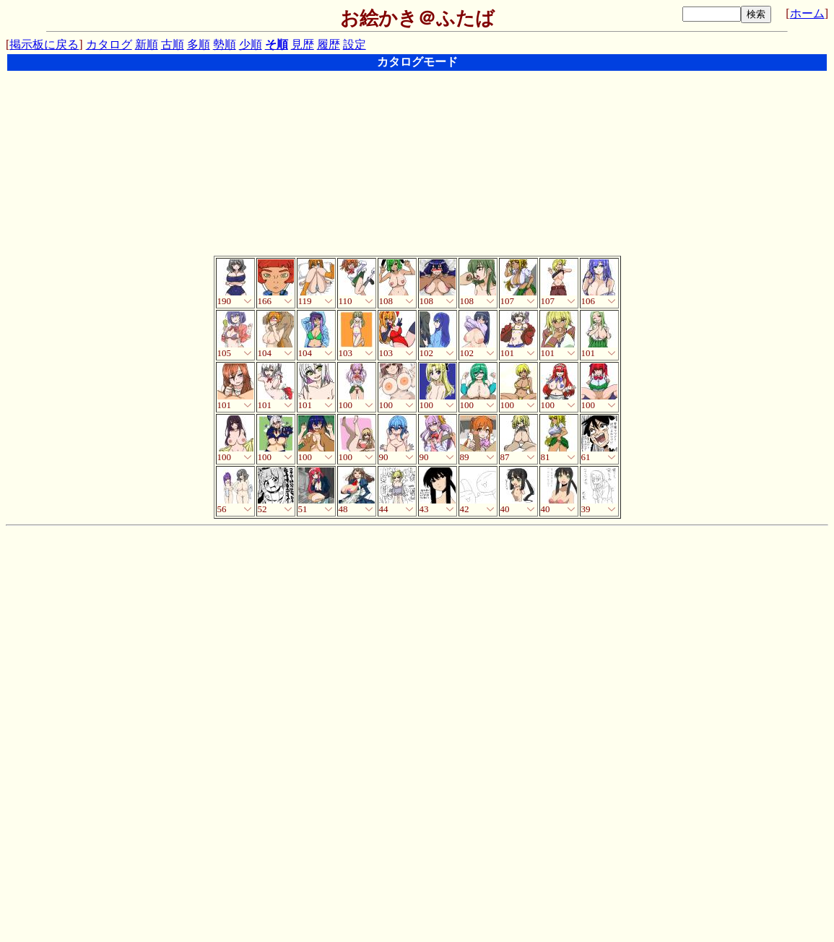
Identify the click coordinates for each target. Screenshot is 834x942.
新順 (146, 44)
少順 (250, 44)
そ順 (276, 44)
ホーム (807, 13)
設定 (354, 44)
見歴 (302, 44)
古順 (172, 44)
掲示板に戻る (44, 44)
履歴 (328, 44)
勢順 (224, 44)
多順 (198, 44)
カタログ (109, 44)
